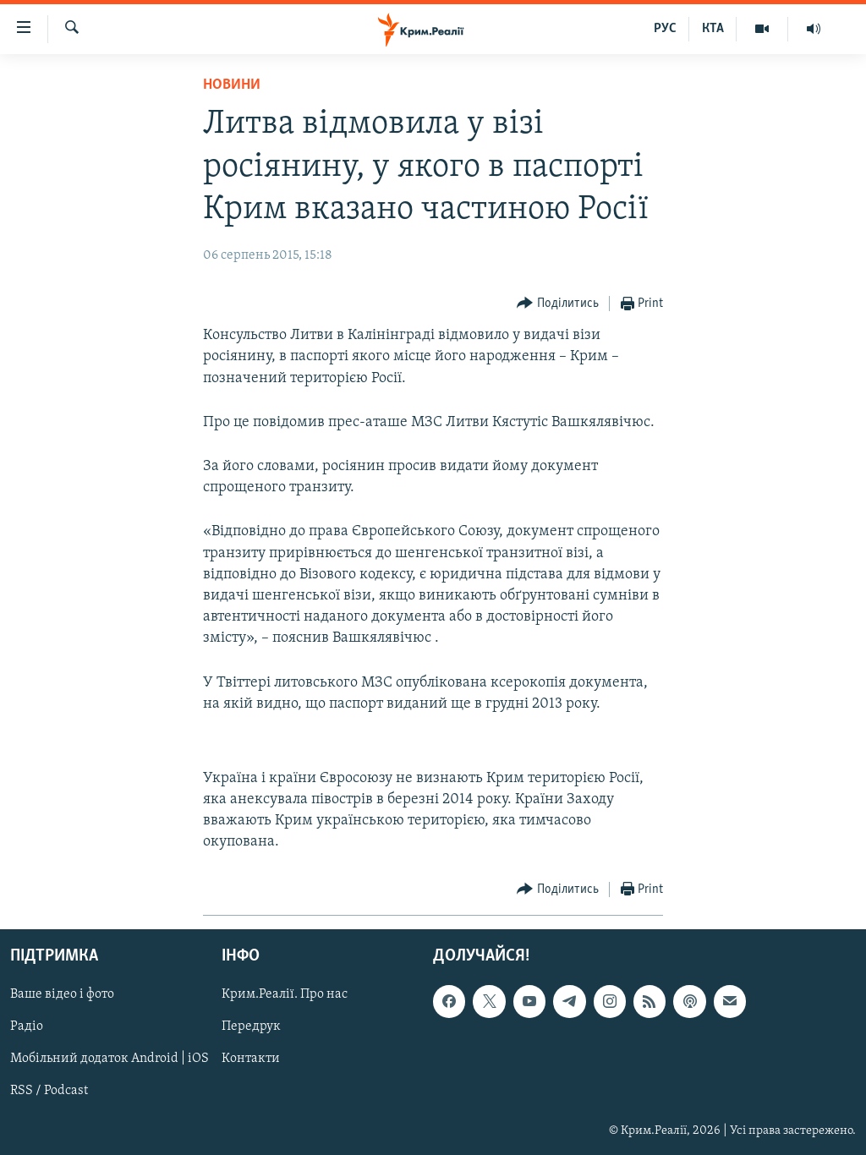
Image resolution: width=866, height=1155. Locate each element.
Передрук (251, 1026)
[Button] (558, 304)
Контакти (251, 1058)
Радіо (26, 1026)
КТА (713, 29)
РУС (665, 29)
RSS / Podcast (49, 1091)
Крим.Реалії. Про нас (285, 994)
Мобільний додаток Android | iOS (109, 1058)
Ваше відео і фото (62, 994)
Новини (231, 85)
